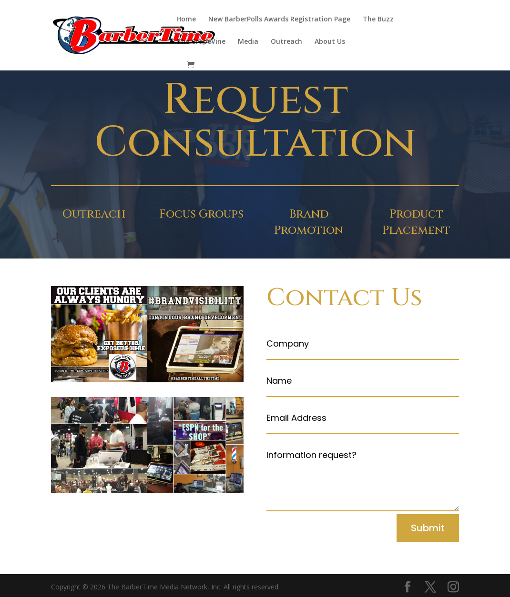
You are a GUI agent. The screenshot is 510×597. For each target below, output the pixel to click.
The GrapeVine (200, 42)
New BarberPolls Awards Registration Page (279, 19)
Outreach (286, 42)
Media (248, 42)
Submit (428, 528)
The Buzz (378, 19)
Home (186, 19)
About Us (330, 42)
